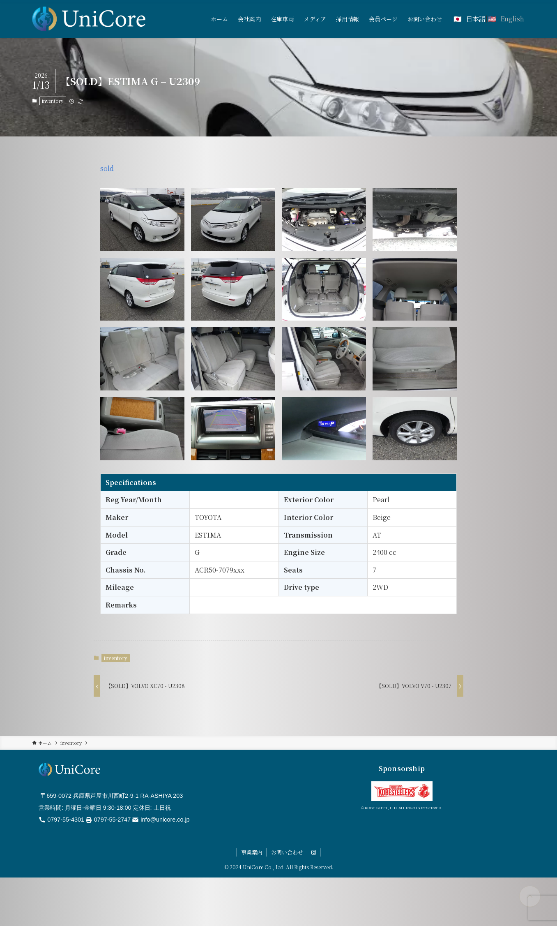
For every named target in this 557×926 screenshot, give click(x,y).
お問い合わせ (287, 852)
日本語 (476, 18)
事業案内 (251, 852)
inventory (52, 100)
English (512, 18)
